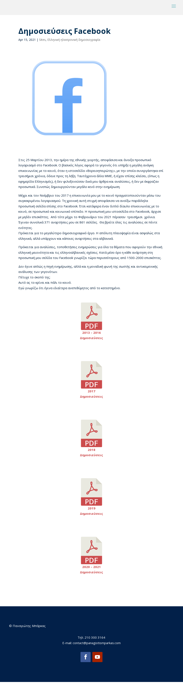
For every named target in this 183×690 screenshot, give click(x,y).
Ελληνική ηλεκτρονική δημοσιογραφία (73, 47)
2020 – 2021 (91, 574)
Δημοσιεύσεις (91, 346)
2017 (91, 399)
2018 (91, 457)
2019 (91, 516)
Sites (42, 47)
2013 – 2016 (91, 340)
